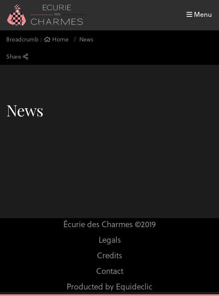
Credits (109, 255)
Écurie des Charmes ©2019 (109, 224)
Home (56, 39)
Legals (110, 239)
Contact (109, 270)
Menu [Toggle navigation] (199, 14)
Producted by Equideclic (109, 286)
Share (17, 56)
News (86, 39)
